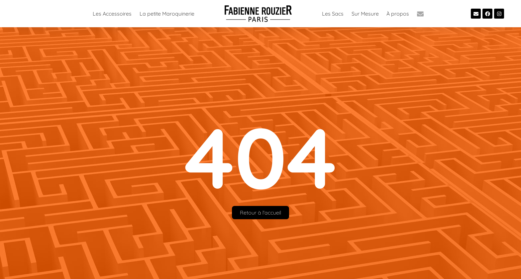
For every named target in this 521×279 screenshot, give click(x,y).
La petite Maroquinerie (167, 13)
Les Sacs (333, 13)
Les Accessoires (112, 13)
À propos (397, 13)
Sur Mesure (365, 13)
